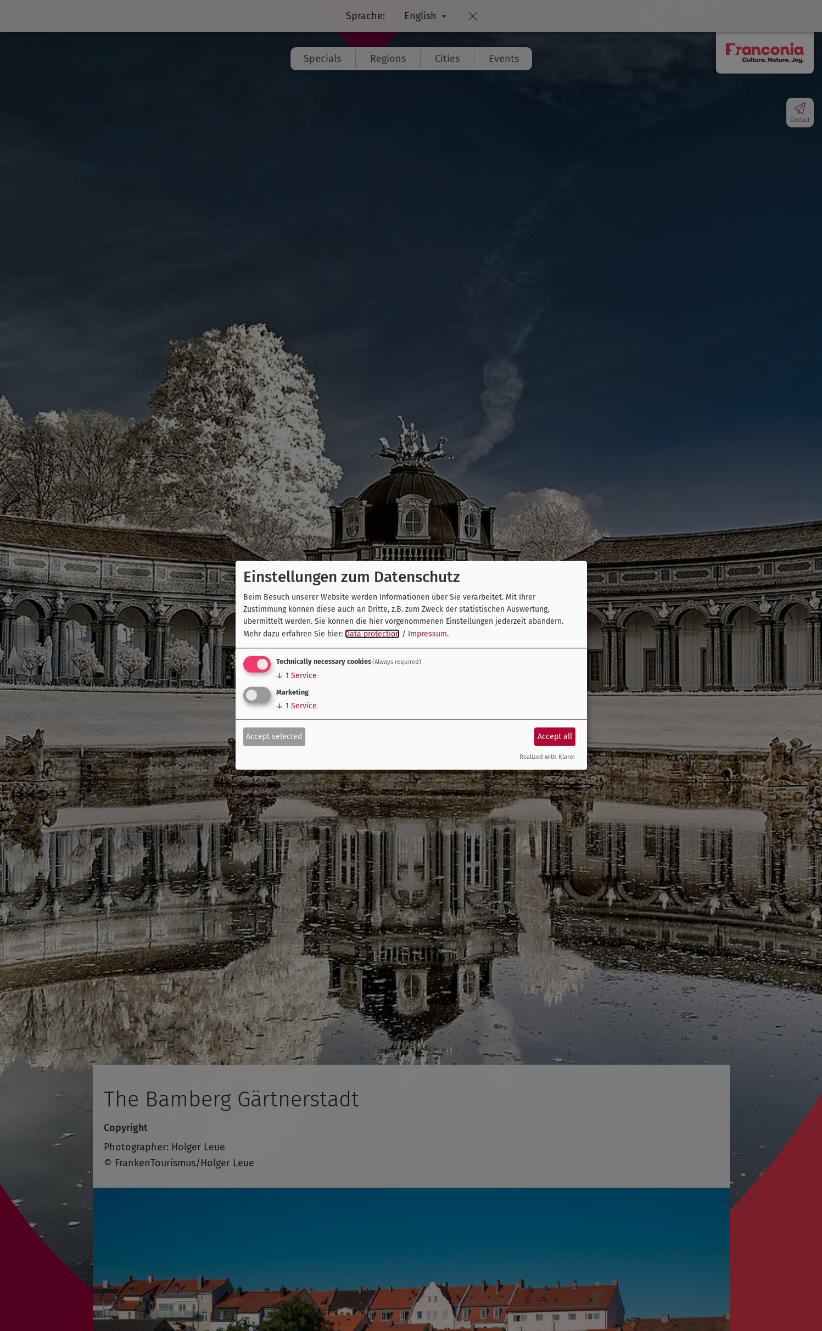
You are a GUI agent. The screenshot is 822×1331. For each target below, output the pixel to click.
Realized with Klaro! (547, 756)
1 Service (296, 675)
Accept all (555, 736)
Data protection (372, 634)
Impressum (427, 634)
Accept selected (274, 736)
